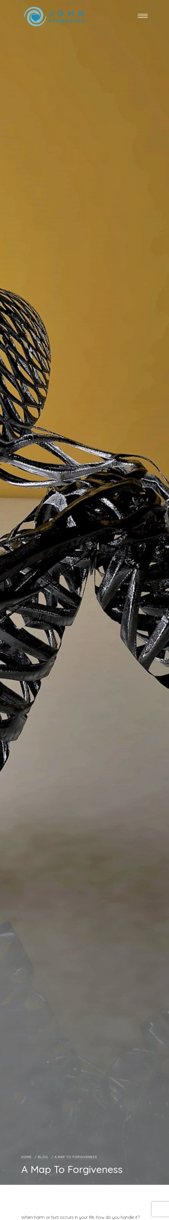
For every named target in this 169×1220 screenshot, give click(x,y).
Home (26, 1157)
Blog (43, 1157)
